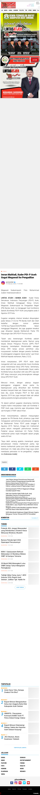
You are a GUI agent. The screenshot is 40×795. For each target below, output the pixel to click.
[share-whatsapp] (27, 469)
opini (29, 10)
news (5, 10)
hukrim (15, 10)
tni (26, 10)
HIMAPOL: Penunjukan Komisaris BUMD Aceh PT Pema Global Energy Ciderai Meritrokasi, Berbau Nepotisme (14, 717)
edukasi (22, 757)
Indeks (30, 789)
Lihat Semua (20, 587)
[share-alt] (4, 469)
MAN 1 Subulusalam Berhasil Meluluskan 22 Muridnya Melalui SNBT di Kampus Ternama (13, 554)
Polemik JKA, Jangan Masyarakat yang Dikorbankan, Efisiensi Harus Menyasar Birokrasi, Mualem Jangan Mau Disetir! (14, 531)
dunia (3, 757)
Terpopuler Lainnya (20, 747)
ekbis (34, 10)
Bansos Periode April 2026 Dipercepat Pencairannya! (11, 541)
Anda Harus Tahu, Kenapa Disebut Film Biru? (14, 691)
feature (4, 763)
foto (2, 766)
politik (21, 10)
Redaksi (25, 789)
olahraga (4, 771)
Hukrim (14, 789)
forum (22, 763)
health (22, 766)
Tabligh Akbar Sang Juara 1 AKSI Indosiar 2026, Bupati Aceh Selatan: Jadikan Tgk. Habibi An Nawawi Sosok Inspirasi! (13, 578)
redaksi (22, 771)
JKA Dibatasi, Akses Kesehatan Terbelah (11, 738)
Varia (9, 789)
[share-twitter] (20, 469)
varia (10, 10)
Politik (19, 789)
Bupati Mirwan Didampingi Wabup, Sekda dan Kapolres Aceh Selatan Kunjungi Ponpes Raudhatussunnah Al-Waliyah (15, 729)
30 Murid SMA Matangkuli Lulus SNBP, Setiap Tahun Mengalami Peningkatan (13, 565)
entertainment (25, 760)
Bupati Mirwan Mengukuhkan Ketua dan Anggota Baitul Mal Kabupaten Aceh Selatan (15, 704)
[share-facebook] (12, 469)
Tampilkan (35, 518)
